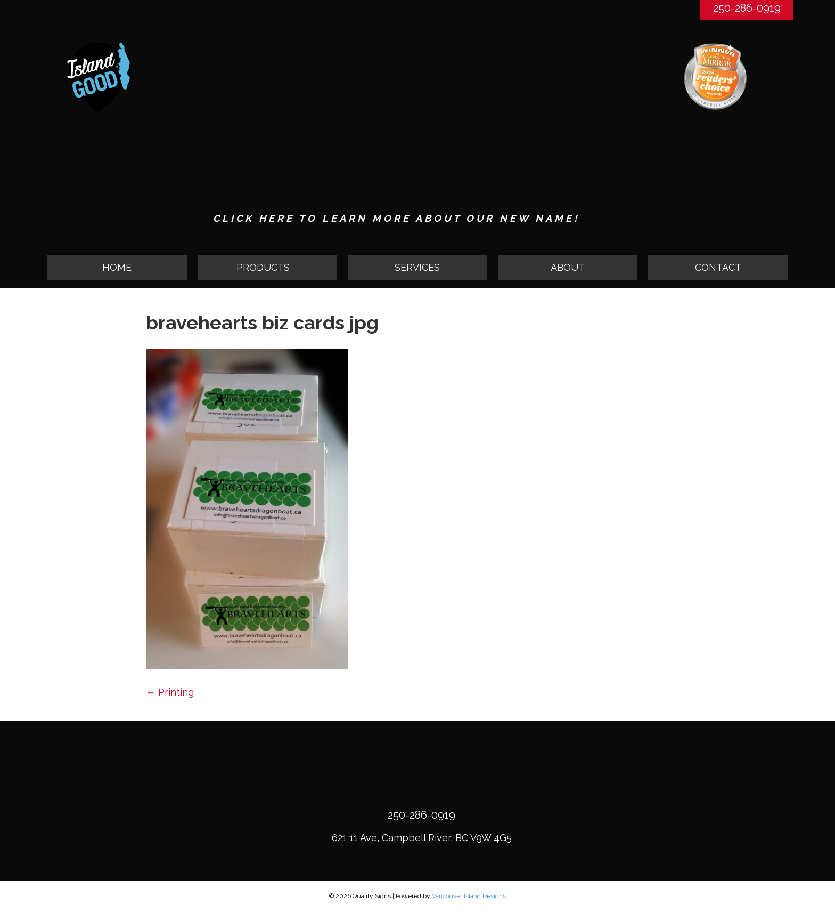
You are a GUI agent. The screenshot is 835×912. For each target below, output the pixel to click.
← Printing (170, 692)
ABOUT (568, 267)
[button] (267, 268)
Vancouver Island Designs (469, 896)
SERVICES (417, 267)
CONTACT (718, 267)
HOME (117, 267)
